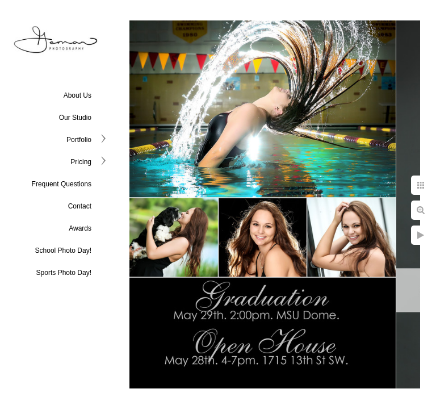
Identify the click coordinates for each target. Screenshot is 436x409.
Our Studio (75, 118)
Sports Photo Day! (63, 273)
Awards (80, 228)
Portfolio (78, 140)
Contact (79, 206)
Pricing (80, 162)
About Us (77, 95)
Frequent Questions (61, 184)
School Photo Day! (63, 250)
